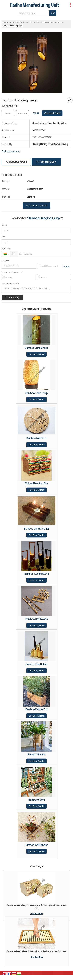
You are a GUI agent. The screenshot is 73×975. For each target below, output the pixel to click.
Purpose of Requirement (12, 272)
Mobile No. (6, 248)
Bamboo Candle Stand (36, 573)
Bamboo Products (27, 22)
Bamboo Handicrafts (36, 619)
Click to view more (11, 151)
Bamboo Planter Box (36, 709)
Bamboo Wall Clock (36, 438)
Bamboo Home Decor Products (50, 22)
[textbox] (22, 113)
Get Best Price (52, 113)
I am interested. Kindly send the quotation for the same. (36, 289)
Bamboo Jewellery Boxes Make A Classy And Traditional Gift (36, 907)
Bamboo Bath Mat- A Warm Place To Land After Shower (36, 951)
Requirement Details (10, 283)
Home (5, 22)
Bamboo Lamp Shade (36, 348)
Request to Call (16, 161)
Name (4, 225)
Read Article (36, 913)
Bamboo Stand (36, 799)
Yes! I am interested (36, 205)
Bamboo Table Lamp (36, 393)
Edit (36, 113)
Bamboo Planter (36, 754)
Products (14, 22)
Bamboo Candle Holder (36, 528)
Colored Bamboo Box (36, 483)
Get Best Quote (36, 354)
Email (4, 236)
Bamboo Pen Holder (36, 664)
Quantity (5, 260)
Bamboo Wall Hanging (36, 845)
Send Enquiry (46, 161)
